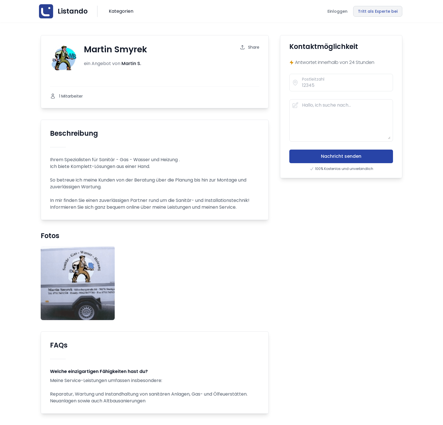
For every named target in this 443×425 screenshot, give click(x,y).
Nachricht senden (341, 156)
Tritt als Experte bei (378, 11)
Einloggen (337, 11)
